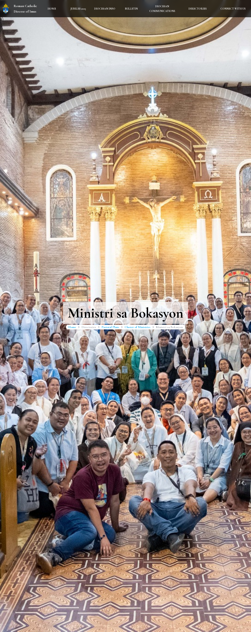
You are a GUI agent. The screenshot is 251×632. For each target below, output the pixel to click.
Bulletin (131, 8)
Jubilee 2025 (78, 8)
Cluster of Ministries (137, 327)
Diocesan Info (104, 8)
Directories (198, 8)
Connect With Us (233, 8)
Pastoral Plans (110, 327)
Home (52, 8)
